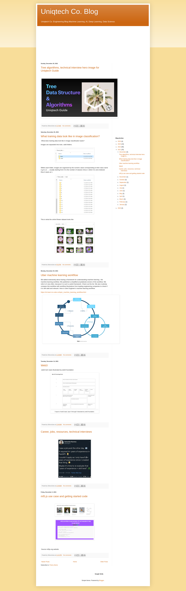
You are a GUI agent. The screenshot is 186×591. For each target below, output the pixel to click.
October (122, 180)
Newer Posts (45, 562)
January (122, 204)
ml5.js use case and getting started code (64, 496)
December (122, 152)
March (121, 199)
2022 (119, 147)
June (121, 191)
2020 (119, 208)
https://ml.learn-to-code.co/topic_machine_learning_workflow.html (63, 292)
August (121, 185)
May (121, 193)
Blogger (101, 580)
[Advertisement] (93, 42)
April (121, 196)
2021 (119, 149)
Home (75, 562)
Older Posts (104, 562)
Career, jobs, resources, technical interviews (66, 431)
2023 (119, 144)
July (120, 188)
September (123, 182)
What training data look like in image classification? (70, 136)
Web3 (44, 365)
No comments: (67, 126)
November (122, 177)
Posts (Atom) (53, 565)
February (122, 202)
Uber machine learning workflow (59, 275)
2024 (119, 141)
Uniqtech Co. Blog (69, 11)
